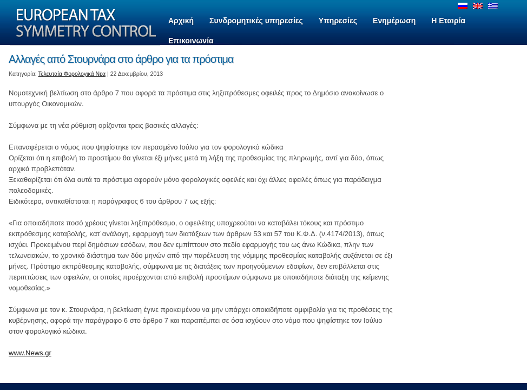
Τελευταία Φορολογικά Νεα (72, 73)
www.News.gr (30, 353)
